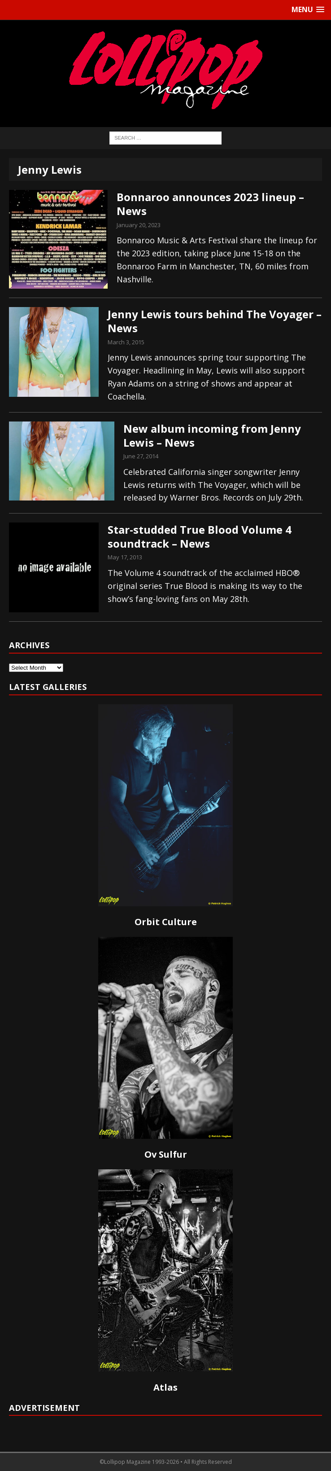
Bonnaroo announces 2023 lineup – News (210, 203)
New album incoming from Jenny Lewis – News (212, 435)
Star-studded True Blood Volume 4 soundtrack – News (200, 536)
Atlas (165, 1387)
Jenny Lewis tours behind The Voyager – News (215, 321)
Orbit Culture (166, 922)
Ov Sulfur (165, 1154)
